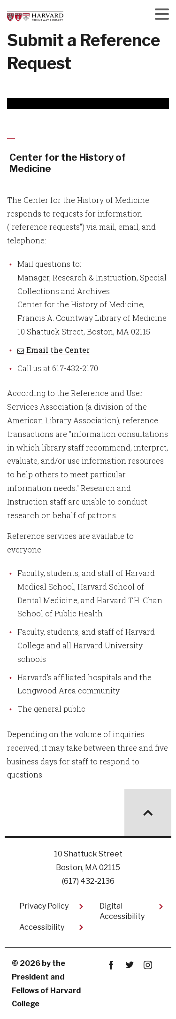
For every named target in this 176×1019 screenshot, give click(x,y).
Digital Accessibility (122, 911)
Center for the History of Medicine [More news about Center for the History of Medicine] (67, 163)
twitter (130, 965)
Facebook (111, 965)
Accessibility (41, 927)
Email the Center (58, 350)
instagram (148, 965)
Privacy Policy (44, 906)
